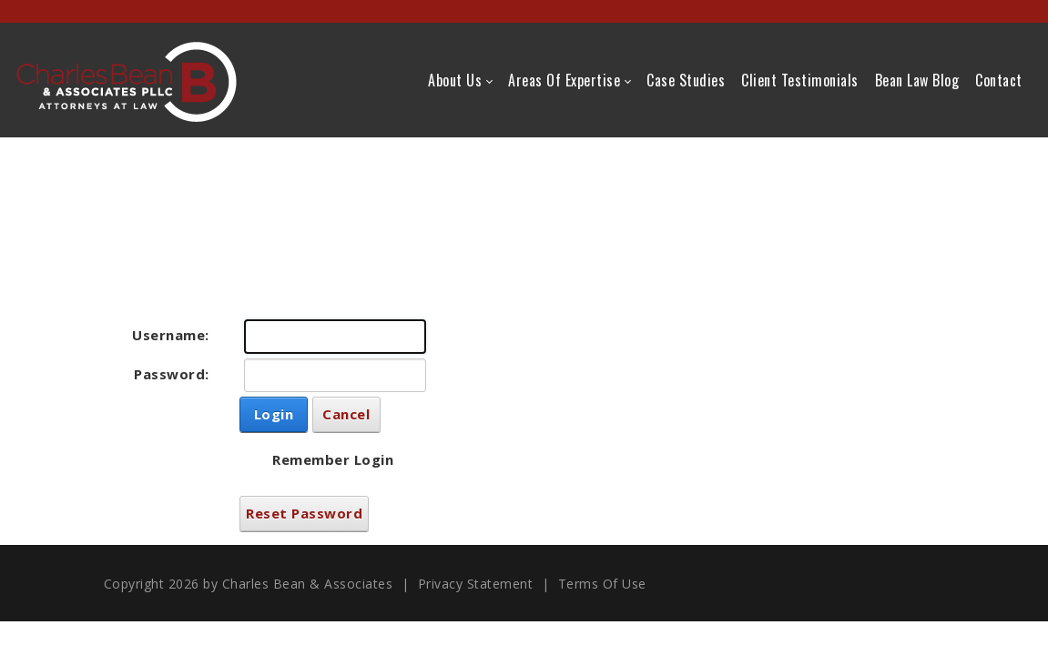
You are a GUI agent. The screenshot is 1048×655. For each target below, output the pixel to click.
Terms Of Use (602, 583)
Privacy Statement (476, 583)
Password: (171, 374)
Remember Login (332, 459)
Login (274, 414)
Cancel (346, 414)
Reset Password (304, 513)
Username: (170, 335)
